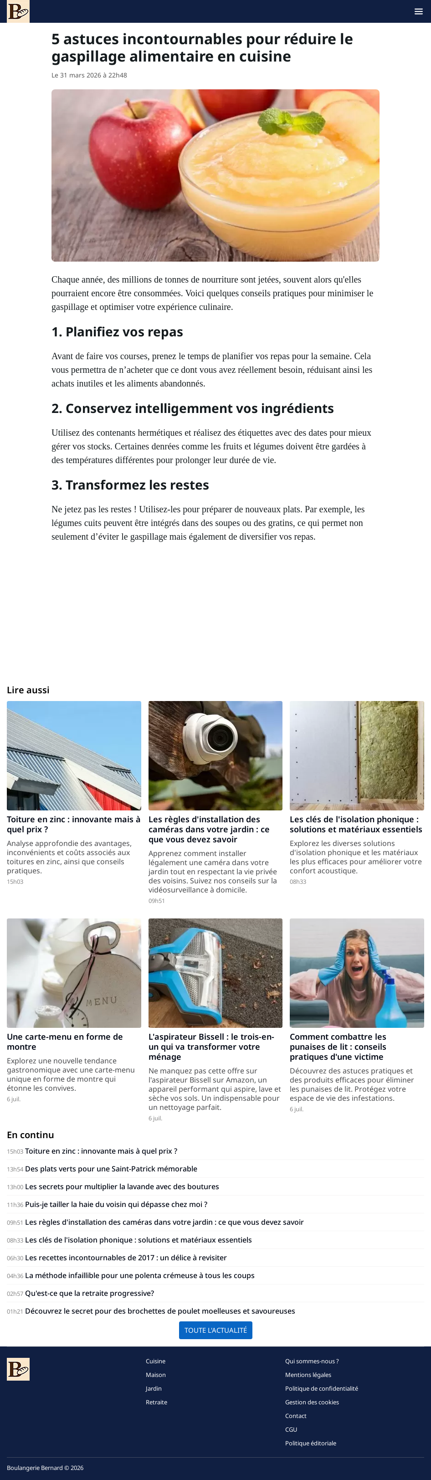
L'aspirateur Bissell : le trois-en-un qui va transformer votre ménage (211, 1046)
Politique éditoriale (310, 1443)
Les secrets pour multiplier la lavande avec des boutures (122, 1186)
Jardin (154, 1388)
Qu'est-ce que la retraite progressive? (89, 1293)
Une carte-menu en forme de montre (65, 1041)
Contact (296, 1416)
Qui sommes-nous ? (312, 1361)
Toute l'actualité (216, 1330)
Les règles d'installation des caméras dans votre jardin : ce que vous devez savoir (209, 829)
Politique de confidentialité (321, 1388)
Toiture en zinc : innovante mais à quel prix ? (74, 824)
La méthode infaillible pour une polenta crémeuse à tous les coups (140, 1275)
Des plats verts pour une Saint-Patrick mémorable (111, 1169)
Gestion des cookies (312, 1402)
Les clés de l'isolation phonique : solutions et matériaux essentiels (356, 824)
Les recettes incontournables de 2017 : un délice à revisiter (126, 1258)
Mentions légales (308, 1375)
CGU (291, 1429)
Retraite (156, 1402)
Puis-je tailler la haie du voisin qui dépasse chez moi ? (116, 1204)
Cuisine (155, 1361)
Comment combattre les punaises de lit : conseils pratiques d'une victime (338, 1046)
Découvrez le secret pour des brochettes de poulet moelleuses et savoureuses (160, 1311)
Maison (156, 1375)
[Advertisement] (215, 612)
